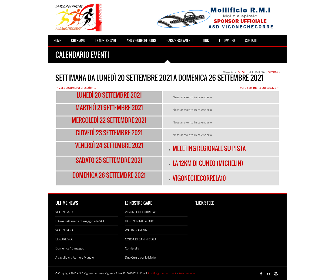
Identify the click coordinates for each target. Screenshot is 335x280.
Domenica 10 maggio (69, 248)
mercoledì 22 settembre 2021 (109, 120)
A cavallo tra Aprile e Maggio (74, 257)
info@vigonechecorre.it (162, 273)
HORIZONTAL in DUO (139, 221)
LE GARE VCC (64, 239)
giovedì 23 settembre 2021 (109, 132)
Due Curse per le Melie (140, 257)
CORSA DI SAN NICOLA (140, 239)
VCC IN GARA (64, 212)
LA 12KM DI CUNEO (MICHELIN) (208, 163)
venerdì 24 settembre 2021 (109, 145)
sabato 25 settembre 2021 (109, 160)
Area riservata (186, 273)
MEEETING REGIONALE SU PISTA (209, 148)
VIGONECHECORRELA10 (199, 178)
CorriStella (132, 248)
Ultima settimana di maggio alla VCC (80, 221)
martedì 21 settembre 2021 (109, 107)
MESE (241, 72)
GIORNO (274, 72)
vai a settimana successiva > (259, 87)
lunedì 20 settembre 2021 (109, 95)
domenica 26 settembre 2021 (109, 175)
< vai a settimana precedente (76, 87)
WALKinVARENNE (137, 230)
